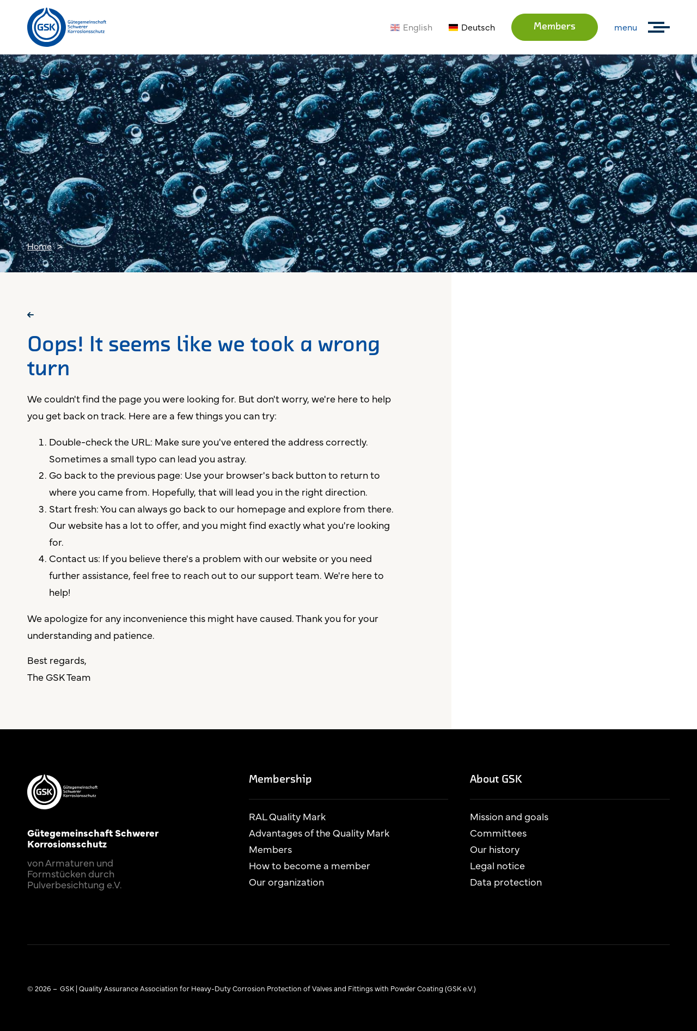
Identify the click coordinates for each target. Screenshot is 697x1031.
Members (555, 27)
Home (39, 246)
